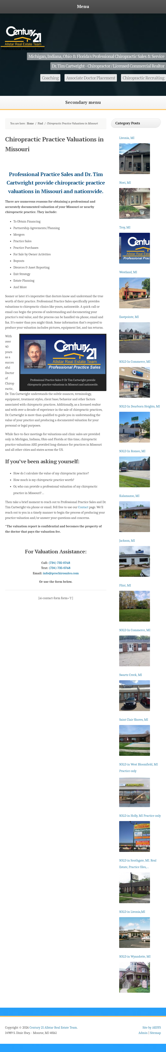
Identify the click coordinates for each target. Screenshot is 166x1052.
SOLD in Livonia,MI (132, 912)
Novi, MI (125, 183)
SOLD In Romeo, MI (132, 451)
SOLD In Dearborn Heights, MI (139, 406)
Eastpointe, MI (129, 317)
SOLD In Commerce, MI (134, 362)
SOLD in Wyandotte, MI (134, 956)
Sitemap (155, 1033)
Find (40, 123)
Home (30, 123)
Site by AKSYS (152, 1027)
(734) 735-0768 (59, 563)
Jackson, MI (127, 541)
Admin (143, 1033)
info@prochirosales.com (61, 573)
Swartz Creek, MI (130, 675)
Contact (83, 507)
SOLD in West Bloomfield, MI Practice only (138, 768)
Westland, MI (128, 272)
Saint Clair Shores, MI (133, 720)
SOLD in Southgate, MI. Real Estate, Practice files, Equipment (137, 864)
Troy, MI (124, 227)
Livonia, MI (126, 138)
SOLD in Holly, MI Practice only (140, 816)
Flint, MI (125, 585)
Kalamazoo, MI (129, 496)
